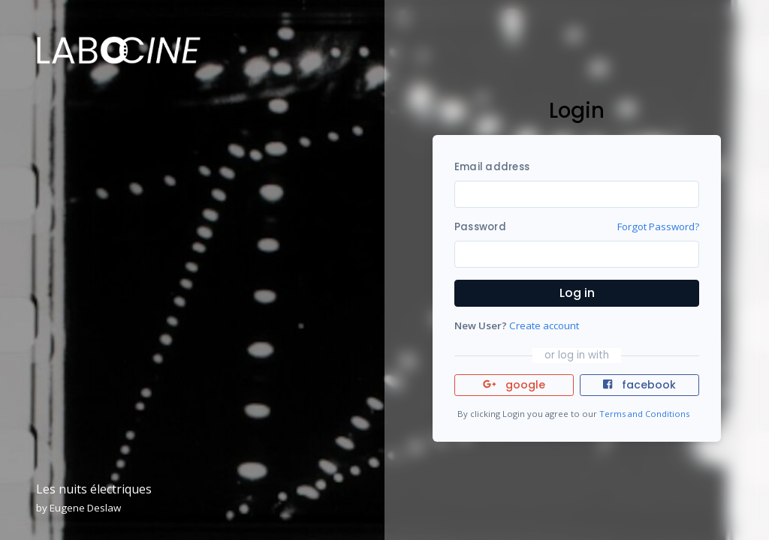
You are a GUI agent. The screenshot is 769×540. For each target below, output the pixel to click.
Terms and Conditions (644, 413)
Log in (577, 293)
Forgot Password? (658, 226)
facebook (639, 384)
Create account (544, 325)
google (514, 384)
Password (480, 227)
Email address (491, 167)
